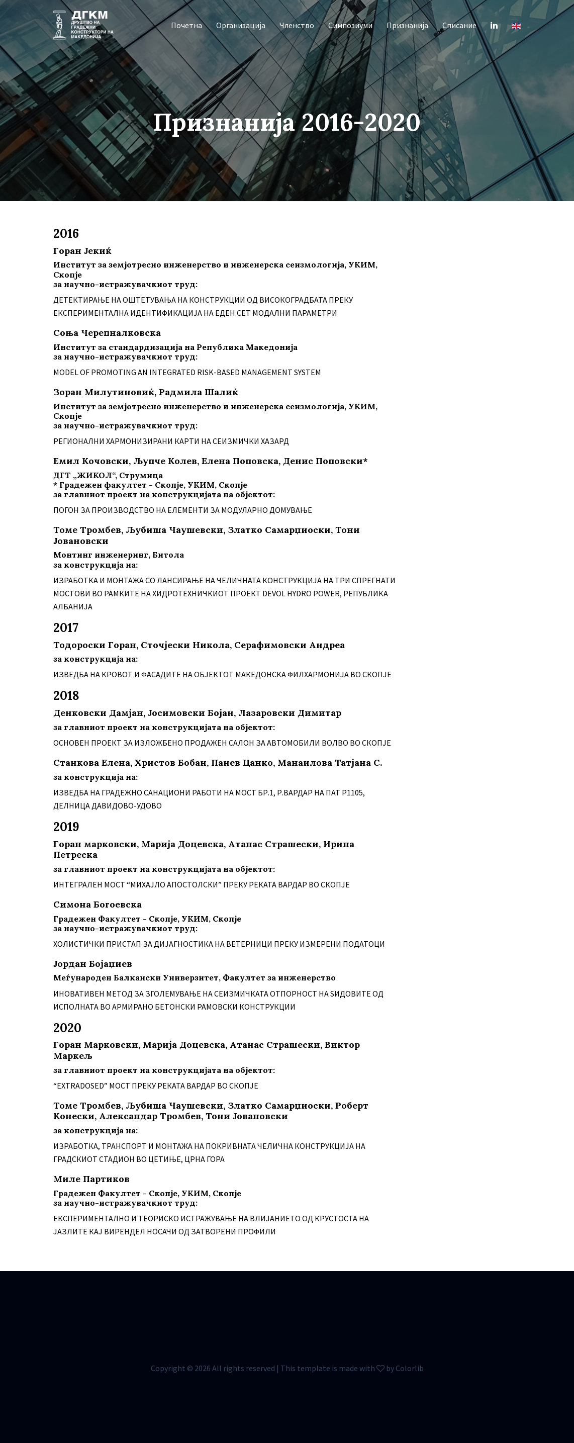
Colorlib (410, 1368)
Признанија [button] (407, 25)
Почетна (186, 25)
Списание (459, 25)
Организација (240, 25)
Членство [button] (296, 25)
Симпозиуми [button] (350, 25)
